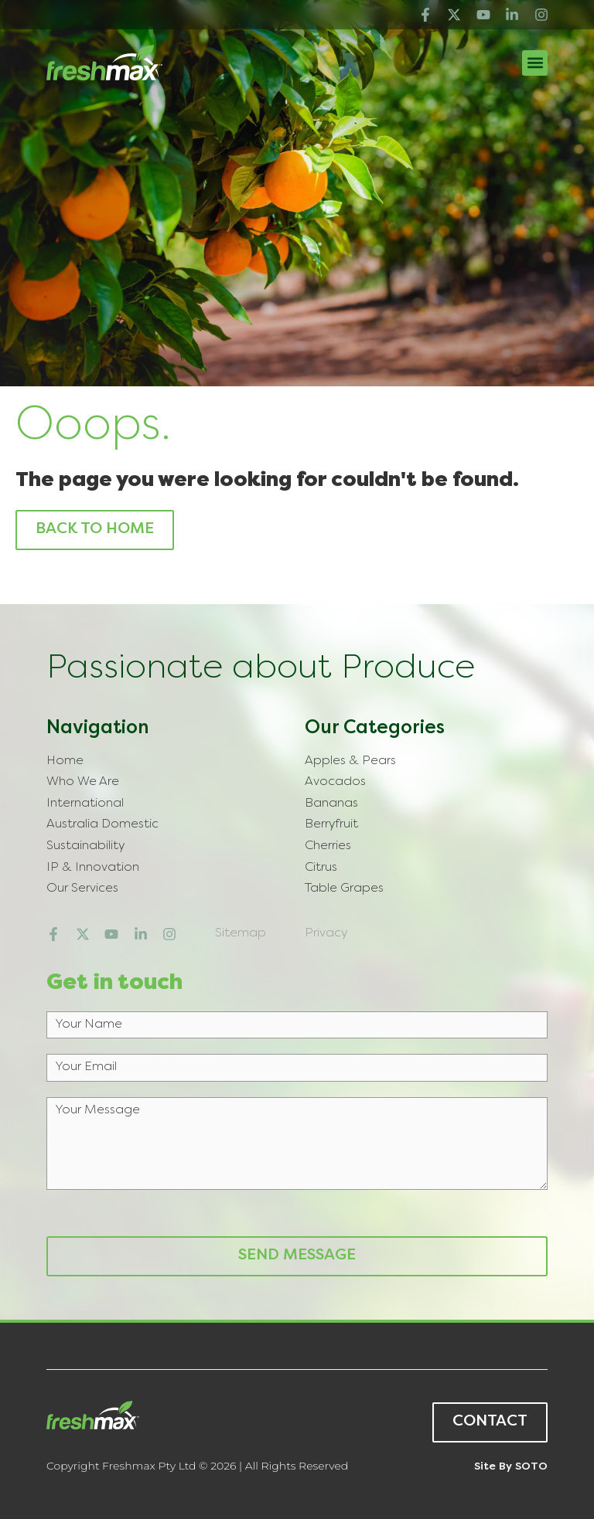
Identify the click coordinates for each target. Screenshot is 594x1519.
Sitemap (240, 933)
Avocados (335, 782)
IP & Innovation (92, 867)
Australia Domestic (102, 824)
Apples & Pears (350, 761)
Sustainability (85, 846)
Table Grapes (344, 888)
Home (65, 761)
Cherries (328, 846)
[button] (535, 63)
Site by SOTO (511, 1467)
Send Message (297, 1256)
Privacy (326, 933)
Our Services (82, 888)
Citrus (321, 867)
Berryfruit (331, 824)
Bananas (331, 803)
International (85, 803)
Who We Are (82, 782)
